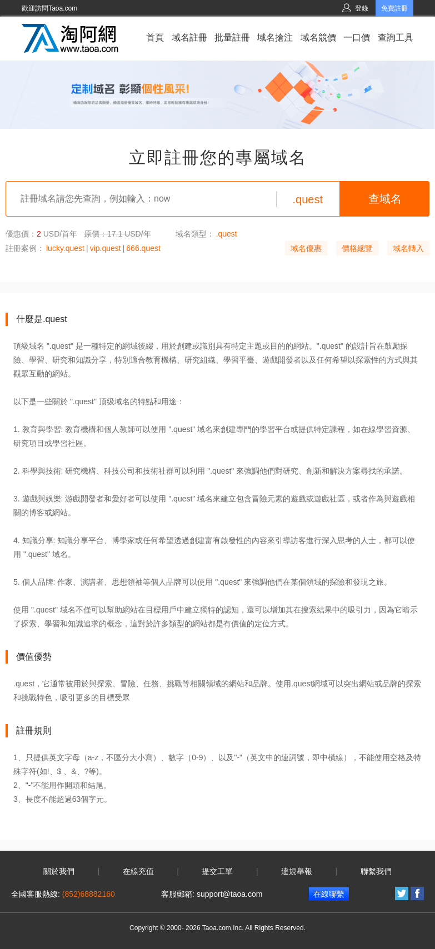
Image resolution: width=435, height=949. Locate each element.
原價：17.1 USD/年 (117, 233)
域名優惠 (306, 248)
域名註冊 (189, 37)
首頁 (155, 37)
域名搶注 (275, 37)
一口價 (356, 37)
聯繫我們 (376, 871)
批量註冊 (232, 37)
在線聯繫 (328, 894)
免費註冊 (394, 8)
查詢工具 (395, 37)
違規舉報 (296, 871)
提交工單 (217, 871)
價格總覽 (357, 248)
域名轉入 (408, 248)
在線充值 (138, 871)
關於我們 (58, 871)
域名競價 (318, 37)
